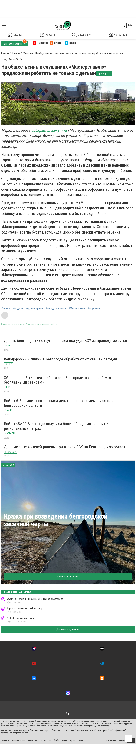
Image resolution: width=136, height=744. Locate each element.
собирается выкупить (49, 130)
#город (50, 308)
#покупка (61, 308)
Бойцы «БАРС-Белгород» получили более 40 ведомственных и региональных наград (56, 426)
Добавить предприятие (68, 629)
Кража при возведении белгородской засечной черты (55, 520)
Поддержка (111, 740)
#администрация (34, 308)
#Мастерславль (76, 308)
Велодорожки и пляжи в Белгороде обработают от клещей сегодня (60, 359)
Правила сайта (76, 740)
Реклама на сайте (34, 740)
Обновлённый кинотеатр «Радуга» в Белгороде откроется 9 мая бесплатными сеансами (57, 380)
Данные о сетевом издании (13, 740)
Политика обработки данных (56, 740)
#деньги (5, 308)
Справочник (81, 35)
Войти (130, 25)
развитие (122, 740)
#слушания (94, 308)
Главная (15, 35)
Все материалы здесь (68, 576)
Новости (47, 35)
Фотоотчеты (118, 35)
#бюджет (18, 308)
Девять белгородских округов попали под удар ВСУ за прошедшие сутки (65, 340)
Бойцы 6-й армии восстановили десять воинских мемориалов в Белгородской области (58, 403)
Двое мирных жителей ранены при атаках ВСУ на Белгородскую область (65, 447)
